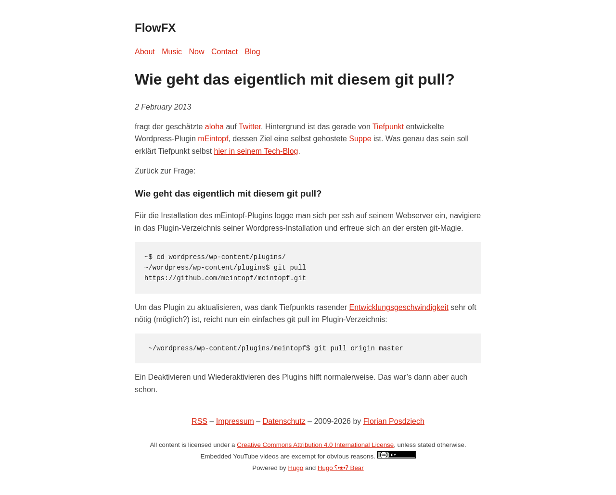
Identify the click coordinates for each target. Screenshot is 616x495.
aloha (214, 127)
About (145, 52)
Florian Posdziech (393, 421)
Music (172, 52)
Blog (252, 52)
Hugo (295, 467)
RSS (199, 421)
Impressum (235, 421)
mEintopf (213, 139)
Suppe (360, 139)
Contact (224, 52)
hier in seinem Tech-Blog (256, 151)
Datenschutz (284, 421)
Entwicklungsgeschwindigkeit (399, 307)
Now (197, 52)
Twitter (250, 127)
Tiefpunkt (388, 127)
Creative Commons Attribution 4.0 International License (315, 444)
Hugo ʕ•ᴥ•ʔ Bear (341, 467)
